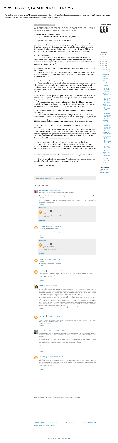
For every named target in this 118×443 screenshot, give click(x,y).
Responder (41, 204)
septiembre (106, 76)
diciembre (105, 69)
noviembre (106, 72)
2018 (103, 57)
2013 (103, 68)
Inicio (66, 422)
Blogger (68, 438)
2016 (103, 61)
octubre (105, 74)
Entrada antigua (92, 422)
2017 (103, 59)
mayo (104, 85)
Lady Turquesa (43, 190)
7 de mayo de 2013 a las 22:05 (55, 271)
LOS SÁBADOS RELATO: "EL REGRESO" (107, 129)
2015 (103, 63)
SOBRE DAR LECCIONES (107, 133)
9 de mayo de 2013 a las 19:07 (57, 330)
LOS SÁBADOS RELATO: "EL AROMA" (107, 117)
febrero (105, 162)
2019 (103, 54)
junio (104, 83)
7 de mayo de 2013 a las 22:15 (60, 244)
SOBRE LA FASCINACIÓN (107, 95)
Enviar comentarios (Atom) (48, 425)
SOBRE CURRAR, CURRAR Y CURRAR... (106, 89)
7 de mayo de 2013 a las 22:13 (60, 211)
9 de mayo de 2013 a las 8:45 (50, 285)
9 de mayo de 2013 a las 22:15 (55, 356)
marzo (105, 160)
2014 (103, 65)
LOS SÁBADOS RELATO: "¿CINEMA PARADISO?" (107, 100)
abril (104, 158)
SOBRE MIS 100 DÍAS (106, 121)
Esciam (41, 285)
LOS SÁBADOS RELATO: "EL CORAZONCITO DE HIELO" (107, 147)
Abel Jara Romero (43, 330)
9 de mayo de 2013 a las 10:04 (55, 316)
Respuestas (43, 208)
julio (104, 80)
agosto (105, 78)
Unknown (41, 259)
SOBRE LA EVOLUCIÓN (107, 124)
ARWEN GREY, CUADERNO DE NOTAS (38, 8)
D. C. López (42, 226)
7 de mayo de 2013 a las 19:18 (55, 190)
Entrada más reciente (40, 422)
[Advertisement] (65, 410)
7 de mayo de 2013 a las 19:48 (53, 226)
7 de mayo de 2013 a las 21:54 (52, 259)
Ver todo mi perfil (104, 172)
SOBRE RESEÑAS (106, 112)
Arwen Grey (46, 211)
